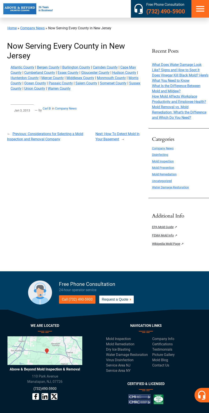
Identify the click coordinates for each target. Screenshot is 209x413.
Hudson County (124, 73)
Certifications (162, 344)
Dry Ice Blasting (118, 349)
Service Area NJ (118, 365)
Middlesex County (80, 78)
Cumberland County (39, 73)
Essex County (68, 73)
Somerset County (113, 83)
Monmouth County (111, 78)
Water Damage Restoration (170, 187)
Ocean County (35, 83)
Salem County (86, 83)
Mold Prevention (163, 168)
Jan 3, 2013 (22, 110)
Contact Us (160, 365)
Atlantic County (22, 67)
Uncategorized (162, 181)
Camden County (105, 67)
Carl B (47, 108)
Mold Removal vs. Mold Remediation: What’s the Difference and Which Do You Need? (179, 112)
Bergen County (48, 67)
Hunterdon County (25, 78)
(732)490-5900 (45, 389)
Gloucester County (95, 73)
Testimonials (162, 349)
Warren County (59, 88)
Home (12, 28)
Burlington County (76, 67)
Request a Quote (115, 299)
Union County (34, 88)
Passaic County (61, 83)
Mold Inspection (163, 161)
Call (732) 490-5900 (77, 299)
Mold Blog (160, 360)
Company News (32, 28)
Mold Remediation (164, 174)
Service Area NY (118, 370)
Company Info (163, 339)
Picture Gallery (163, 355)
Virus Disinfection (120, 360)
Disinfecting (160, 155)
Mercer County (52, 78)
